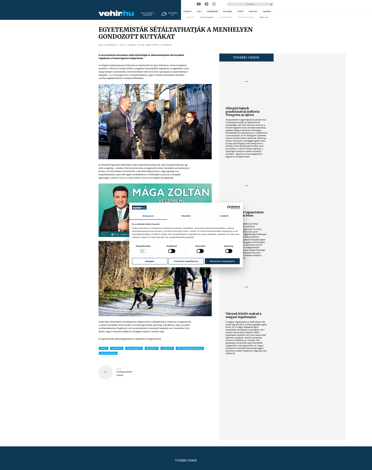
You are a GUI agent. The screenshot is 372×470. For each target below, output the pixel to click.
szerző (119, 369)
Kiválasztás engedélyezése (186, 261)
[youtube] (199, 4)
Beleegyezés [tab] (148, 216)
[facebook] (206, 4)
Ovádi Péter (117, 348)
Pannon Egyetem (134, 348)
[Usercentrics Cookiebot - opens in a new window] (229, 207)
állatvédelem (151, 348)
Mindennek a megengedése (222, 261)
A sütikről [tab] (224, 216)
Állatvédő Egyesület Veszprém (189, 348)
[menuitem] (188, 11)
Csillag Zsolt (167, 348)
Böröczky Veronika (108, 353)
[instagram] (213, 4)
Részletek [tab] (186, 216)
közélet (104, 348)
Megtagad (149, 261)
